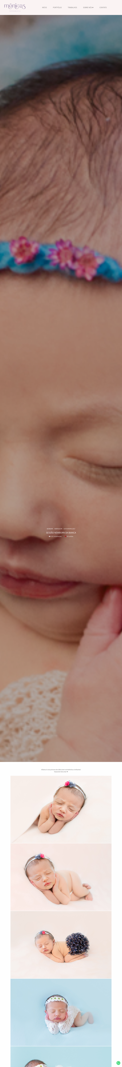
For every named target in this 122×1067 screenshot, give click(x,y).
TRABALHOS (72, 7)
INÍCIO (44, 7)
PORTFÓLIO (57, 7)
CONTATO (103, 7)
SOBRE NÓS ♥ (88, 7)
